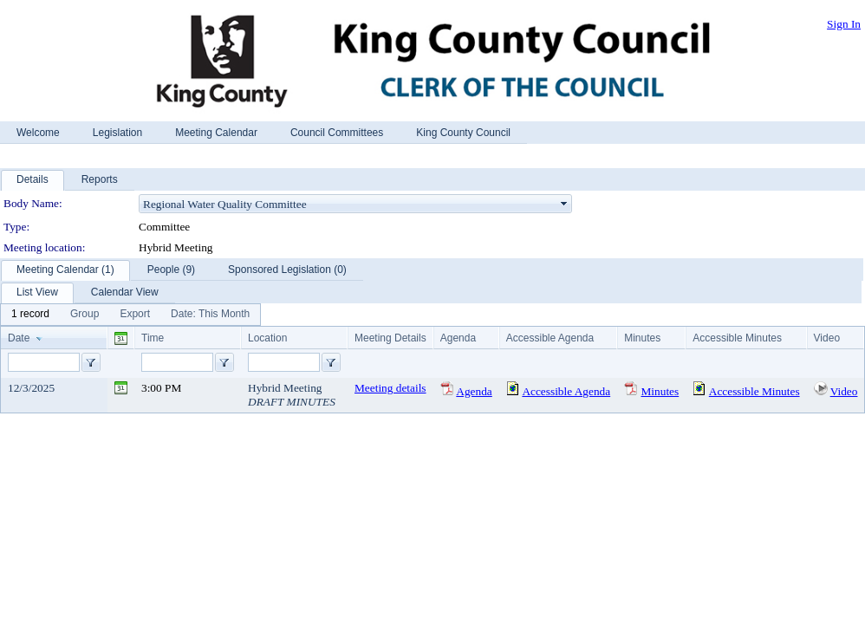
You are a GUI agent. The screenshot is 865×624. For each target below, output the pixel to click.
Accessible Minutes (754, 391)
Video (844, 391)
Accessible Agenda (566, 391)
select (564, 203)
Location (267, 338)
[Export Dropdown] (134, 314)
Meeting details (390, 387)
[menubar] (130, 314)
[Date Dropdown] (210, 314)
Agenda (473, 391)
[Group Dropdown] (84, 314)
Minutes (660, 391)
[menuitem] (30, 314)
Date (18, 338)
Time (152, 338)
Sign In (844, 23)
